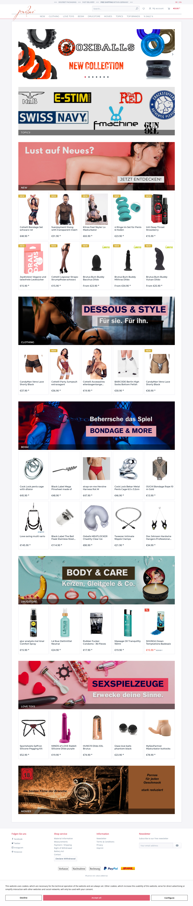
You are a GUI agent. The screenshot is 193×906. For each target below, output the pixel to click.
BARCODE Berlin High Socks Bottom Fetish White (127, 383)
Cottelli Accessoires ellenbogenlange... (94, 383)
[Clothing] (54, 16)
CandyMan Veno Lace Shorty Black (32, 383)
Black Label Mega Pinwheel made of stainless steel (61, 488)
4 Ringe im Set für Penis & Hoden (128, 228)
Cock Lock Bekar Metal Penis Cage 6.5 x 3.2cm (127, 488)
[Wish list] (143, 8)
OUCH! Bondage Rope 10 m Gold (159, 488)
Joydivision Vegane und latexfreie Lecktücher (33, 278)
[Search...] (116, 8)
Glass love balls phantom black (123, 747)
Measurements (61, 841)
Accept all (96, 898)
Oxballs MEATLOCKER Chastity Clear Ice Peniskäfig (95, 537)
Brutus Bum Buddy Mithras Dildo (125, 278)
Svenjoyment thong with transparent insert (64, 228)
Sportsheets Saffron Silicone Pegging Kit (31, 747)
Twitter (16, 843)
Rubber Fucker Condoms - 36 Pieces (94, 642)
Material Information (63, 838)
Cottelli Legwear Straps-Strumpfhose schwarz (64, 278)
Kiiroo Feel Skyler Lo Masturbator (94, 228)
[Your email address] (156, 845)
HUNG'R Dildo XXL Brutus (93, 747)
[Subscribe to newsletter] (177, 845)
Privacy (100, 845)
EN (180, 2)
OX (96, 54)
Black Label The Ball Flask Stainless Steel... (63, 537)
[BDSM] (81, 16)
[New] (42, 16)
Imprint (100, 848)
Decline (23, 898)
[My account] (156, 8)
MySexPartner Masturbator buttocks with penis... (158, 747)
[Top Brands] (133, 16)
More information (102, 889)
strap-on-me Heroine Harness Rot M (94, 488)
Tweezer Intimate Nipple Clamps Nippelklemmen (124, 537)
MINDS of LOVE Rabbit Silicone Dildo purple (63, 747)
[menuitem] (116, 8)
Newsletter (101, 838)
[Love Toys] (68, 16)
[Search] (137, 8)
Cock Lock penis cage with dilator (32, 488)
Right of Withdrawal (63, 848)
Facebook (17, 839)
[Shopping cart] (174, 8)
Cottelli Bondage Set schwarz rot (31, 228)
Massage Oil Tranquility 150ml (128, 642)
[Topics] (119, 16)
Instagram (17, 847)
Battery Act (59, 851)
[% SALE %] (148, 16)
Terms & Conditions (105, 841)
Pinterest (17, 852)
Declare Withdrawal (66, 858)
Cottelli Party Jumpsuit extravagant (64, 383)
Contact (57, 854)
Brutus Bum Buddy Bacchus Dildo (93, 278)
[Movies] (108, 16)
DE (176, 2)
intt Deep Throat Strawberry (155, 228)
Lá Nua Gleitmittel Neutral (61, 642)
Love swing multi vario (32, 536)
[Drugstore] (94, 16)
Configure (169, 898)
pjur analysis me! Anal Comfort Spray (32, 642)
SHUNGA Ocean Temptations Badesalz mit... (158, 642)
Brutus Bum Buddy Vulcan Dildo (156, 278)
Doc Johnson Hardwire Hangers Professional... (158, 537)
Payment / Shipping (63, 845)
